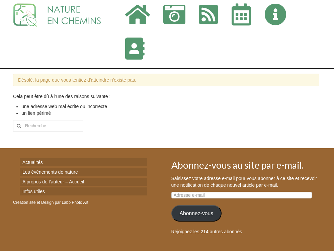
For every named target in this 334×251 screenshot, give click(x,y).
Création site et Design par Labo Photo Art (50, 202)
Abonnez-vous (196, 213)
